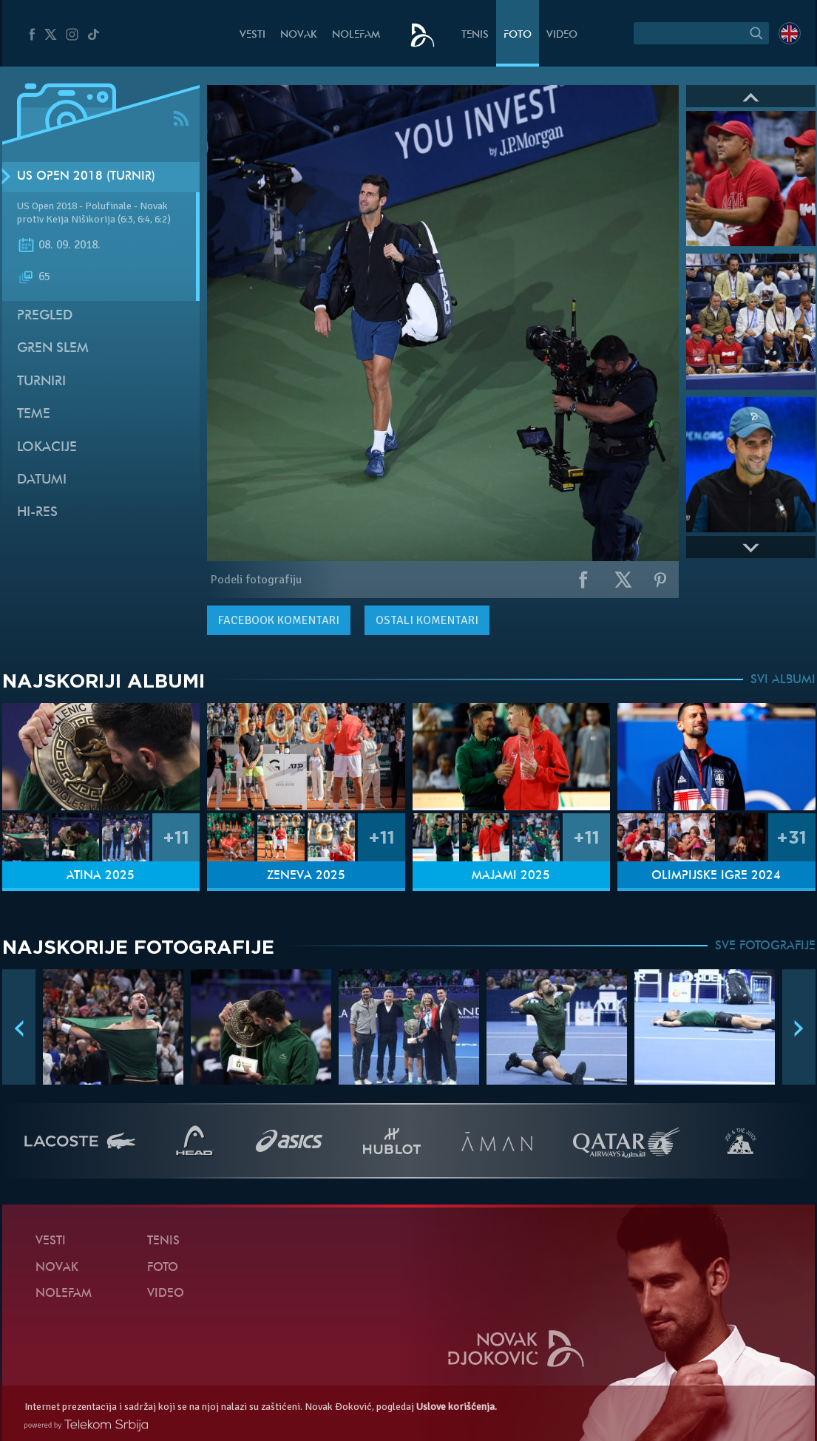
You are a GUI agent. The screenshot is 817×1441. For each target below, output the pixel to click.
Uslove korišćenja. (456, 1406)
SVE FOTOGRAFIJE (765, 946)
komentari (278, 620)
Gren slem (53, 349)
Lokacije (47, 448)
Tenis (475, 35)
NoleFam (356, 35)
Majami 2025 (511, 876)
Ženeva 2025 (306, 876)
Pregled (44, 316)
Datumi (42, 480)
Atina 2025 (101, 876)
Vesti (252, 35)
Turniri (41, 382)
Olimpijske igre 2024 (716, 876)
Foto (518, 35)
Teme (33, 414)
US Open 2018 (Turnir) (86, 177)
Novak (298, 35)
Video (561, 35)
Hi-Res (37, 513)
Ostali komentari (427, 620)
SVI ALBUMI (783, 680)
